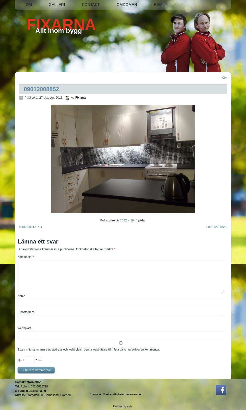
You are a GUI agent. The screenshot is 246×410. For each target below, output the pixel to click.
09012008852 (41, 89)
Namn (21, 296)
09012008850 (217, 227)
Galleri (57, 5)
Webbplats (24, 328)
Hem (158, 5)
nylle (129, 406)
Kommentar (26, 257)
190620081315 (29, 227)
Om (29, 5)
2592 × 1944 (128, 220)
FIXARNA (61, 24)
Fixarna (80, 97)
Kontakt (91, 5)
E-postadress (26, 312)
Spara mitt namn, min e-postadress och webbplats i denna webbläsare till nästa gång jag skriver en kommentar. (89, 349)
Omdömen (127, 5)
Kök (222, 77)
